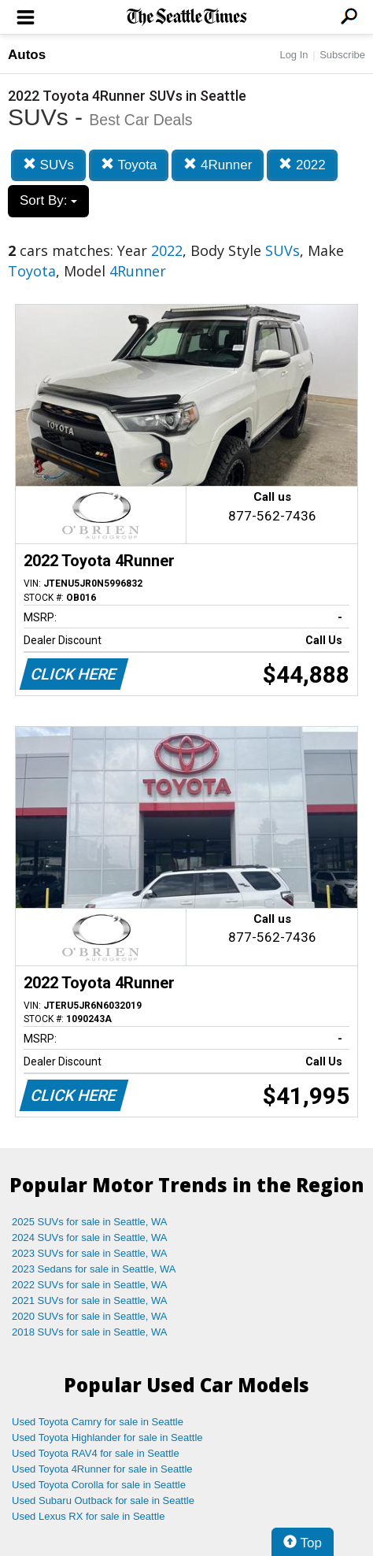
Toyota (129, 164)
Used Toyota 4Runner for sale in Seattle (102, 1469)
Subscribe (342, 55)
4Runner (217, 164)
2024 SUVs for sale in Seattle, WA (90, 1237)
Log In (293, 55)
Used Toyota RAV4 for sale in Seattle (95, 1453)
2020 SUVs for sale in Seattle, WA (90, 1316)
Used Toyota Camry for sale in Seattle (97, 1422)
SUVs (48, 164)
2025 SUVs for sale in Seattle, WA (90, 1222)
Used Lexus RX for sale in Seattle (88, 1516)
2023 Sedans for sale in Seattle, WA (93, 1269)
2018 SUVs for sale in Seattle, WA (90, 1332)
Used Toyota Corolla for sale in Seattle (99, 1485)
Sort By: (48, 200)
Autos (27, 54)
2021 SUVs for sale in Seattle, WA (90, 1300)
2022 (302, 164)
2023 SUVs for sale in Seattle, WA (90, 1253)
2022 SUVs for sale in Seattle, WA (90, 1285)
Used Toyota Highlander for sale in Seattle (107, 1437)
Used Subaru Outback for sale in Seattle (103, 1500)
